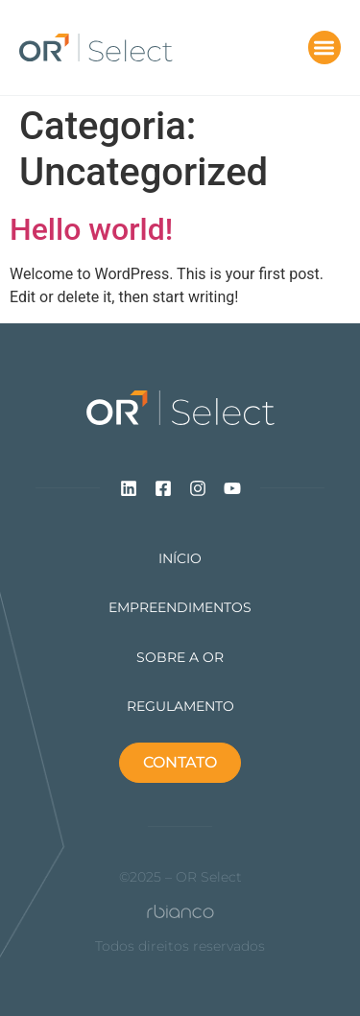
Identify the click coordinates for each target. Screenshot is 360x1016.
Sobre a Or (180, 657)
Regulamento (180, 706)
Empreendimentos (180, 608)
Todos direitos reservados (180, 946)
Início (180, 559)
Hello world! (91, 229)
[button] (325, 47)
